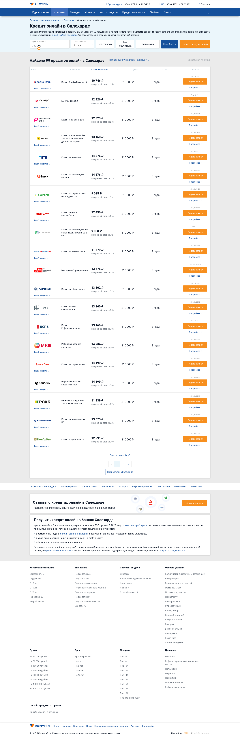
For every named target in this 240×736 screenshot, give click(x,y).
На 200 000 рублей (39, 670)
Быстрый (169, 624)
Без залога (80, 605)
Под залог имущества (86, 583)
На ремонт (170, 673)
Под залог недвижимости (87, 601)
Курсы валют (40, 12)
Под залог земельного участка (90, 587)
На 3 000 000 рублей (40, 688)
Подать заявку (195, 81)
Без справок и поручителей (178, 583)
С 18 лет (34, 583)
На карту (123, 486)
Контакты (78, 725)
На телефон (171, 668)
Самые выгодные (174, 642)
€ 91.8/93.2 (144, 4)
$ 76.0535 (171, 4)
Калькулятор (163, 486)
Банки (167, 12)
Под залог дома (83, 573)
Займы (154, 12)
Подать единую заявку (195, 44)
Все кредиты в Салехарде (120, 471)
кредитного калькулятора (59, 550)
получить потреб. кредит (135, 525)
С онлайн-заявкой (129, 592)
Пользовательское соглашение (111, 725)
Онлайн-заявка (90, 486)
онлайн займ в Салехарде (64, 34)
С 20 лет (34, 592)
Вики (89, 725)
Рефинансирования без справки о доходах (182, 663)
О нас (56, 725)
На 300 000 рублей (39, 674)
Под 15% (124, 679)
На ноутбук (170, 677)
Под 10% (124, 665)
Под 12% (124, 670)
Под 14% (124, 674)
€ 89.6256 (184, 4)
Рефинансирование (142, 486)
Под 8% (123, 656)
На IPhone (170, 656)
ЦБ (162, 4)
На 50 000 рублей (38, 661)
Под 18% (124, 693)
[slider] (38, 48)
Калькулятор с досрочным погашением (185, 573)
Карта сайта (147, 725)
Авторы (135, 725)
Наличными (147, 44)
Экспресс (124, 573)
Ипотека (90, 12)
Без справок (105, 44)
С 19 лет (34, 587)
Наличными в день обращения (135, 578)
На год (78, 661)
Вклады (75, 12)
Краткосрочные (83, 656)
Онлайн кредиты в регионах (44, 711)
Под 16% (124, 683)
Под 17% (124, 688)
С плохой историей (174, 615)
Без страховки (172, 601)
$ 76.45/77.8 (130, 4)
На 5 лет (79, 665)
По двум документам (175, 592)
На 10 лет (79, 670)
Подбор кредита (69, 486)
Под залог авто (82, 578)
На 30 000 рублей (38, 656)
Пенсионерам (36, 596)
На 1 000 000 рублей (40, 683)
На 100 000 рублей (39, 665)
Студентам (35, 578)
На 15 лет (79, 674)
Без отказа (196, 486)
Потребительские (174, 682)
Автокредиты (109, 12)
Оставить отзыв (194, 503)
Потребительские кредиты (43, 486)
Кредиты (59, 12)
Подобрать (169, 44)
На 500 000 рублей (39, 679)
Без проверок (172, 578)
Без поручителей (125, 44)
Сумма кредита (39, 41)
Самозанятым (37, 573)
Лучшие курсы (114, 4)
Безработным (37, 601)
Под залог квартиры (85, 592)
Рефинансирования (175, 687)
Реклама (66, 725)
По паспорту (171, 596)
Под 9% (123, 661)
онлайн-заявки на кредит (74, 533)
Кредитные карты (134, 12)
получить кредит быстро (172, 550)
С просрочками (173, 605)
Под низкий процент (130, 697)
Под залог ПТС (82, 596)
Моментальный (173, 587)
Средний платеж (99, 69)
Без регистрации (173, 619)
